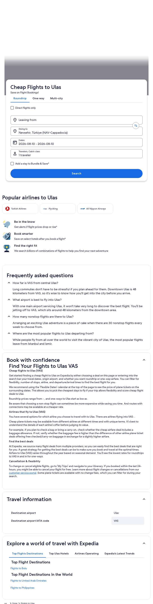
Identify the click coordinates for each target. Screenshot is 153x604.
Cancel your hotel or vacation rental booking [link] (131, 543)
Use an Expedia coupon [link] (129, 565)
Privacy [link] (83, 535)
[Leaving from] (30, 58)
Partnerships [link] (12, 553)
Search (136, 70)
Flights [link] (20, 103)
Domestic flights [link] (51, 541)
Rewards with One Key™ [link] (55, 547)
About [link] (9, 535)
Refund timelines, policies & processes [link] (131, 558)
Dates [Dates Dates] (111, 60)
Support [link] (121, 535)
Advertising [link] (12, 559)
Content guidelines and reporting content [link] (92, 567)
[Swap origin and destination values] (53, 58)
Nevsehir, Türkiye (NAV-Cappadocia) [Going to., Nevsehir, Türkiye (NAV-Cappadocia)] (80, 60)
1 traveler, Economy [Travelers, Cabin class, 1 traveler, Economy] (30, 71)
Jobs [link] (8, 541)
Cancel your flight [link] (126, 550)
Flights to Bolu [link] (18, 473)
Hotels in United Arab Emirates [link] (58, 535)
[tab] (18, 46)
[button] (76, 265)
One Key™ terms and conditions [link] (96, 553)
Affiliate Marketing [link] (15, 565)
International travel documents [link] (132, 571)
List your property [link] (15, 547)
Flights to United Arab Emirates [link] (28, 485)
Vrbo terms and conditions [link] (93, 559)
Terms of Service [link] (88, 547)
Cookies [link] (84, 541)
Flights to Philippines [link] (22, 492)
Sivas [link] (29, 103)
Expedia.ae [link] (7, 103)
